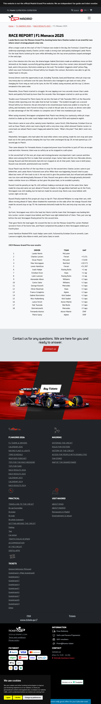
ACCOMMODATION (16, 543)
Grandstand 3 (14, 580)
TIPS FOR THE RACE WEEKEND (22, 462)
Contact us (51, 348)
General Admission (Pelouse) (20, 569)
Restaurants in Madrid (61, 512)
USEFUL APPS (14, 550)
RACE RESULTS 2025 (42, 26)
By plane (12, 512)
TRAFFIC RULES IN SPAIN (19, 539)
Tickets (72, 615)
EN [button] (83, 10)
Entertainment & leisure (62, 515)
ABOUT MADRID (59, 508)
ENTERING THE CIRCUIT (62, 443)
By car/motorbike (15, 508)
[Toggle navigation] (89, 18)
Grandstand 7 (14, 596)
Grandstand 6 (14, 592)
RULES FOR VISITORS (61, 447)
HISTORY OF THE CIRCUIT (63, 450)
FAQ (29, 615)
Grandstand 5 (14, 588)
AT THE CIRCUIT (15, 546)
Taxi (10, 531)
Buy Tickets (50, 388)
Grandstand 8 (14, 600)
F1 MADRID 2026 (23, 26)
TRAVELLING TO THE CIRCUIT (21, 504)
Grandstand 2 (14, 577)
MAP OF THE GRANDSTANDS (64, 462)
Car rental (13, 535)
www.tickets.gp (28, 619)
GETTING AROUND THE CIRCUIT (22, 523)
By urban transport (16, 519)
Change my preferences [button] (33, 697)
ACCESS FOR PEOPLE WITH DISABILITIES (69, 454)
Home (11, 26)
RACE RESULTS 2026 (17, 470)
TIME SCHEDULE (16, 454)
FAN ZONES (57, 458)
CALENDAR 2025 (16, 477)
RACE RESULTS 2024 (17, 485)
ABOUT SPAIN (57, 504)
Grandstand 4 (14, 584)
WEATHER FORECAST (18, 458)
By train (12, 515)
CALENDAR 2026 (16, 447)
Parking (11, 527)
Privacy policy (14, 640)
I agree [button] (8, 697)
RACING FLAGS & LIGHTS (19, 450)
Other (11, 608)
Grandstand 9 (14, 604)
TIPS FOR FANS (15, 466)
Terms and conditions (17, 637)
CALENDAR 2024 (16, 481)
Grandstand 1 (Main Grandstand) (22, 573)
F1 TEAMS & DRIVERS (18, 443)
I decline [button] (17, 697)
